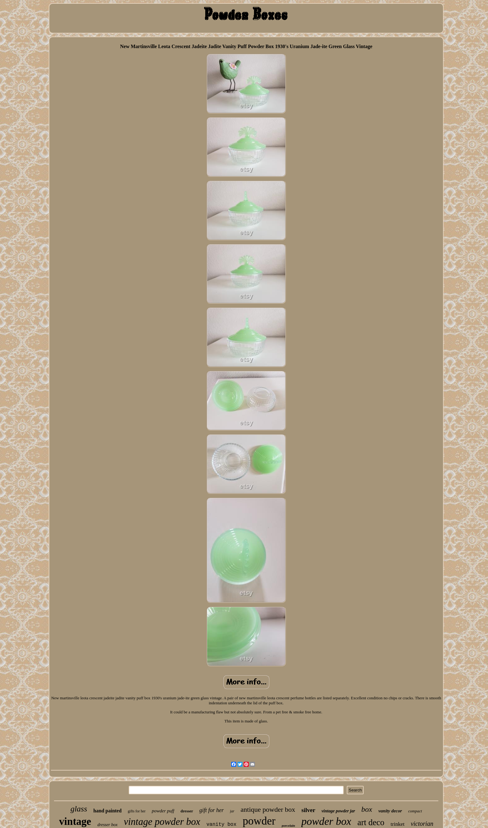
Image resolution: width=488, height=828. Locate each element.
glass (78, 808)
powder (259, 821)
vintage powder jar (338, 811)
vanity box (222, 824)
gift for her (211, 810)
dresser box (107, 824)
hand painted (107, 810)
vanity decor (390, 810)
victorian (422, 823)
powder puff (163, 810)
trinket (397, 824)
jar (232, 811)
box (366, 809)
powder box (326, 821)
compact (415, 811)
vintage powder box (162, 821)
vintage (75, 821)
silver (308, 810)
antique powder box (268, 809)
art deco (370, 822)
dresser (187, 811)
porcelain (288, 825)
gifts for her (137, 811)
